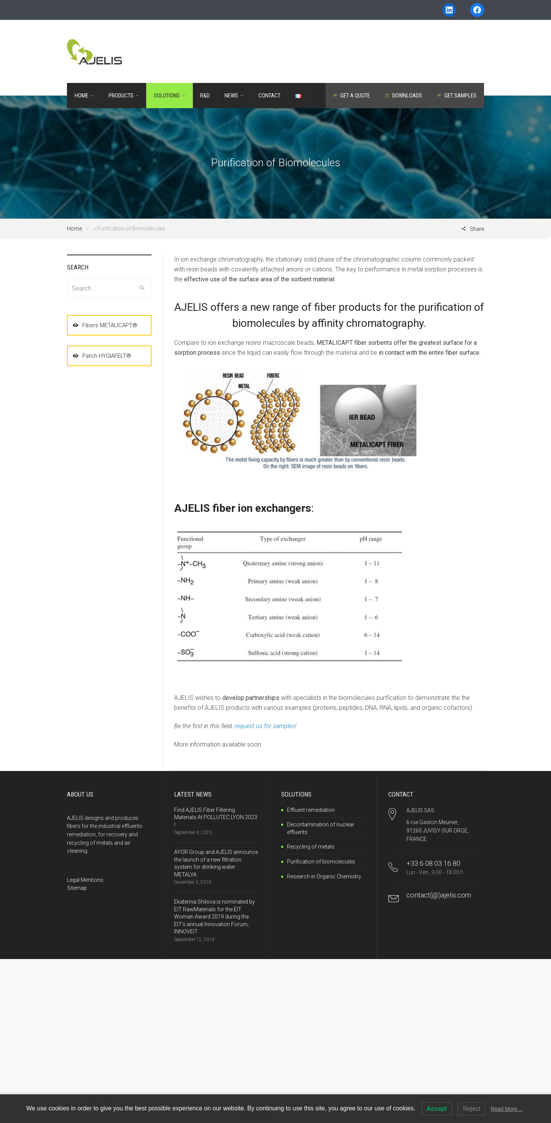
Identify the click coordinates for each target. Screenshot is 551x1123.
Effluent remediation (311, 810)
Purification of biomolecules (321, 861)
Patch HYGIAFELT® (102, 356)
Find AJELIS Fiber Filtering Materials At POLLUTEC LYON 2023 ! (215, 817)
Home (74, 229)
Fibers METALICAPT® (105, 325)
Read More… (506, 1109)
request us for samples (265, 726)
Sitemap (77, 888)
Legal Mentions (85, 880)
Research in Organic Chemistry (324, 876)
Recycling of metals (310, 847)
